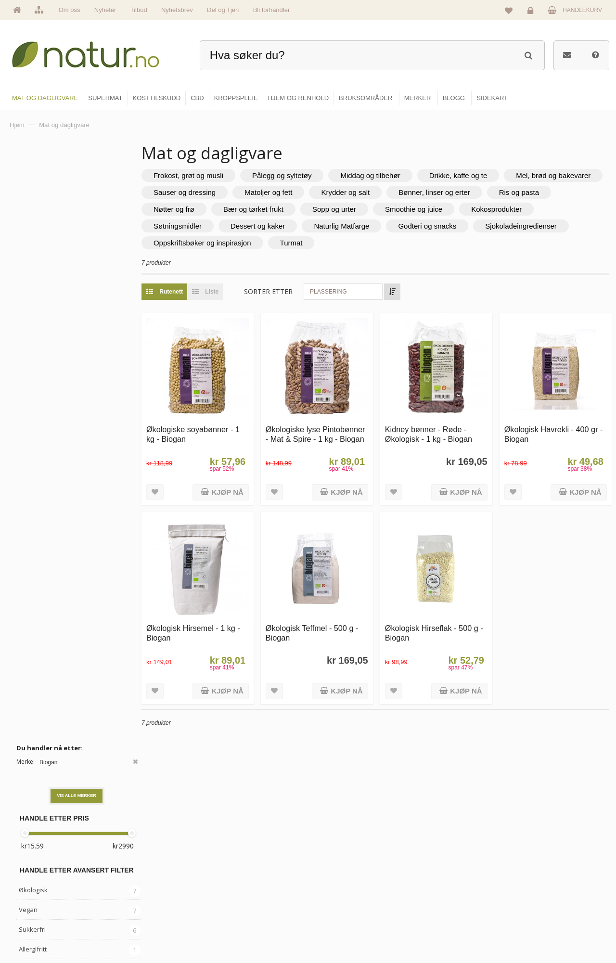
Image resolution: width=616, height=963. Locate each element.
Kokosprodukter (197, 226)
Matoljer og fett (390, 192)
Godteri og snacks (525, 226)
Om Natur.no (234, 865)
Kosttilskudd (336, 886)
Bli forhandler (271, 9)
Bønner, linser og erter (555, 192)
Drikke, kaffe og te (477, 175)
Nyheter (105, 9)
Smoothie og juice (500, 209)
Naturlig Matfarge (439, 226)
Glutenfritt (34, 375)
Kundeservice (537, 886)
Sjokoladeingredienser (207, 243)
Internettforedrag (444, 886)
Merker (227, 886)
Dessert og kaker (355, 226)
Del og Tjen (223, 9)
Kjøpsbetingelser (541, 907)
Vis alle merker (76, 201)
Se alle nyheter (237, 907)
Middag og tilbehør (388, 175)
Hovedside (232, 845)
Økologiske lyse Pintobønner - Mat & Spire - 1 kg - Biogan (326, 434)
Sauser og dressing (306, 192)
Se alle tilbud (235, 927)
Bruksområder (441, 865)
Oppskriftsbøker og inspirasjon (321, 243)
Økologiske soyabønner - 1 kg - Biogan (211, 429)
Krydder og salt (467, 192)
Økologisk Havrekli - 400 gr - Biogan (556, 429)
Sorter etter (286, 291)
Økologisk (33, 296)
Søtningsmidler (275, 226)
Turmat (409, 243)
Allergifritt (33, 355)
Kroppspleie (336, 907)
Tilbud (138, 9)
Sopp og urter (421, 209)
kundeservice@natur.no (103, 901)
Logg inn (532, 12)
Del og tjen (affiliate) (448, 907)
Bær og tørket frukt (340, 209)
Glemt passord (538, 865)
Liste (221, 291)
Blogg (430, 845)
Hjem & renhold (340, 927)
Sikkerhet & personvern (550, 927)
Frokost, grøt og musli (207, 175)
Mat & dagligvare (342, 845)
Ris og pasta (192, 209)
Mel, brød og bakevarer (209, 192)
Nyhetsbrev (177, 9)
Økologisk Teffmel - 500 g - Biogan (325, 623)
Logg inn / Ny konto (544, 845)
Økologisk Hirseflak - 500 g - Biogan (441, 623)
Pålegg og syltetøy (300, 175)
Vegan (28, 315)
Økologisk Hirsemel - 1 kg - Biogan (211, 623)
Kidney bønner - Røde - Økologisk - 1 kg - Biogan (437, 429)
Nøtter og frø (261, 209)
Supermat (333, 865)
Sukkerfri (32, 335)
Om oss (69, 9)
